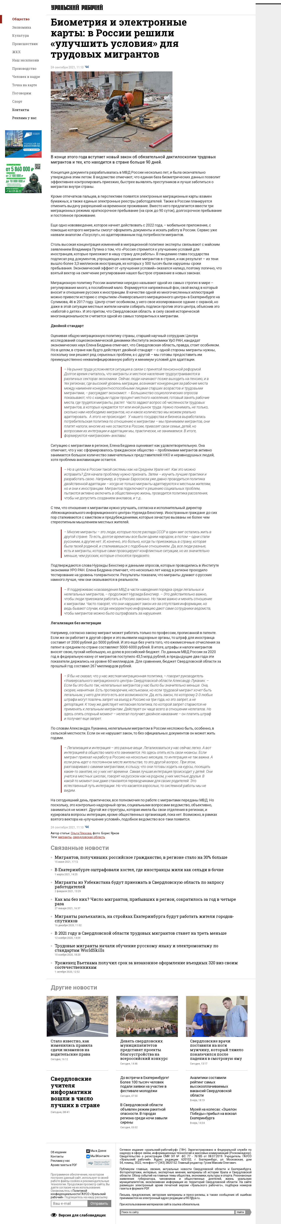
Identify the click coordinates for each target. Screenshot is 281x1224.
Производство (24, 68)
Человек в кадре (26, 76)
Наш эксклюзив (25, 60)
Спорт (17, 101)
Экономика (21, 27)
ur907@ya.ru (191, 1198)
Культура (20, 35)
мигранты (64, 840)
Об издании (58, 1152)
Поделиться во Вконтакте (86, 70)
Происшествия (25, 44)
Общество (21, 19)
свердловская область (89, 840)
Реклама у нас (24, 118)
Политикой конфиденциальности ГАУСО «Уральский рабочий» (78, 1194)
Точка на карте (24, 85)
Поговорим (21, 93)
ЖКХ (16, 52)
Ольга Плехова (81, 837)
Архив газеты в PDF (64, 1165)
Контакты (20, 110)
